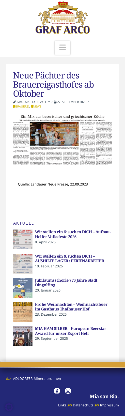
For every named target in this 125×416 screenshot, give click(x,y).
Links (62, 405)
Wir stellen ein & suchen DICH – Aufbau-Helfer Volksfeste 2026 (73, 234)
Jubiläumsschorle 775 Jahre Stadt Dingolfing (66, 282)
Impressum (109, 405)
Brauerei (21, 106)
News (36, 106)
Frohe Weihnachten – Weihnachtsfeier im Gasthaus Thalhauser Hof (71, 307)
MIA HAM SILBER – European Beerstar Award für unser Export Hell (70, 331)
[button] (62, 48)
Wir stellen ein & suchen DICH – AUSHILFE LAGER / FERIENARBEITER (69, 258)
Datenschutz (83, 405)
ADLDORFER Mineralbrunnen (37, 378)
